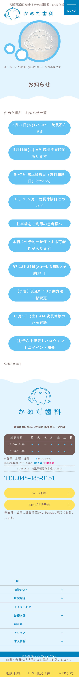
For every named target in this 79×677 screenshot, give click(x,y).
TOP (17, 582)
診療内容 (20, 617)
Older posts (12, 364)
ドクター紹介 (23, 608)
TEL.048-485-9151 (30, 478)
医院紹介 (20, 599)
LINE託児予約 (39, 506)
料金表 (18, 625)
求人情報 (20, 642)
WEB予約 (39, 494)
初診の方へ (21, 591)
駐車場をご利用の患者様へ (39, 224)
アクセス (20, 634)
